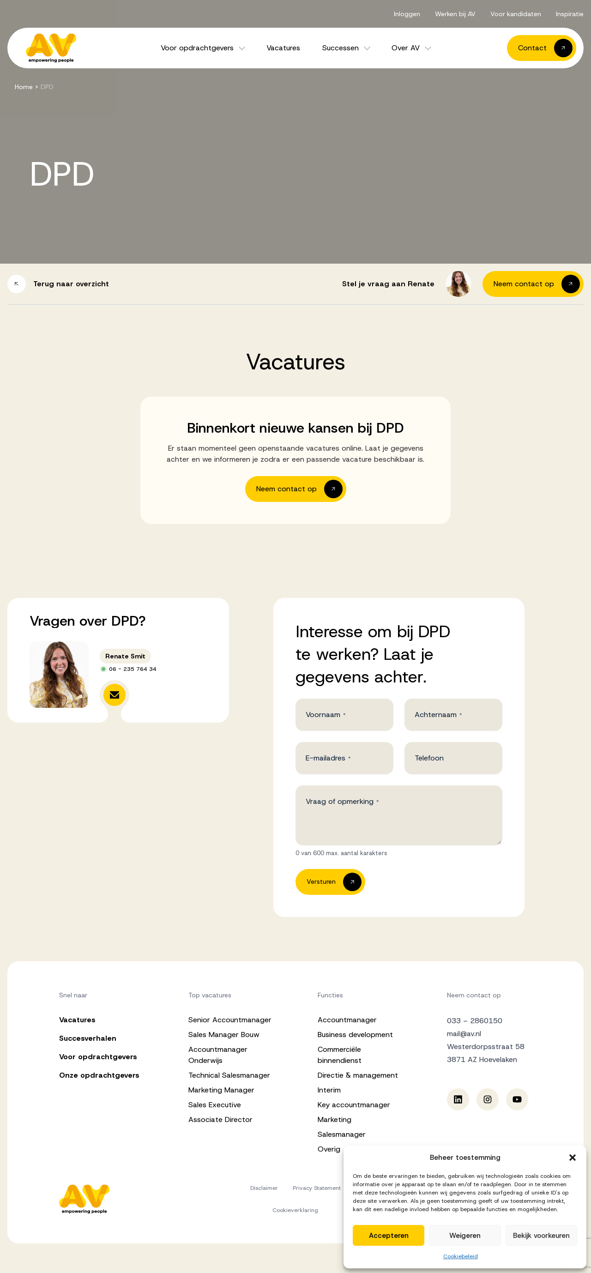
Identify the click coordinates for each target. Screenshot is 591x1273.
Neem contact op (474, 995)
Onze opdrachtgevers (99, 1075)
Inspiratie (570, 14)
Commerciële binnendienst (340, 1054)
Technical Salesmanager (229, 1075)
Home (24, 87)
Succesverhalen (87, 1038)
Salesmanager (342, 1134)
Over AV (406, 48)
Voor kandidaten (515, 14)
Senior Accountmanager (229, 1020)
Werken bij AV (455, 14)
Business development (355, 1034)
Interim (329, 1090)
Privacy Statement (317, 1188)
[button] (572, 1157)
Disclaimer (264, 1188)
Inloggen (407, 14)
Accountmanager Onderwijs (217, 1054)
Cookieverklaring (295, 1210)
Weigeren (465, 1235)
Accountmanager (347, 1020)
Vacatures (283, 48)
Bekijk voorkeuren (541, 1235)
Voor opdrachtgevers (197, 48)
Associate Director (220, 1119)
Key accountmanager (354, 1105)
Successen (340, 48)
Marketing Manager (221, 1090)
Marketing (334, 1119)
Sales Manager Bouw (223, 1034)
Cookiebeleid (460, 1256)
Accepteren (389, 1235)
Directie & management (358, 1075)
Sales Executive (214, 1105)
